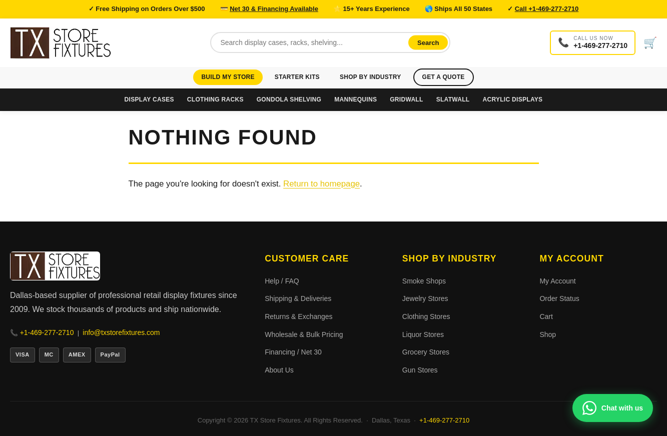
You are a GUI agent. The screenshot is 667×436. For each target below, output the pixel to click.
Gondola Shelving (289, 99)
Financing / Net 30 (293, 352)
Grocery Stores (425, 352)
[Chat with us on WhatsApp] (612, 408)
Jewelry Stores (425, 298)
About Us (279, 370)
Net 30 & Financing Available (274, 8)
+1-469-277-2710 (47, 332)
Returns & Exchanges (298, 316)
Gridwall (406, 99)
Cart (545, 316)
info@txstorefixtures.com (121, 332)
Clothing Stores (426, 316)
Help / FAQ (282, 281)
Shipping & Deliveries (298, 298)
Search (428, 42)
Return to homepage (321, 183)
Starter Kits (297, 77)
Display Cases (149, 99)
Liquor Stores (423, 334)
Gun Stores (420, 370)
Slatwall (453, 99)
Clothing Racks (215, 99)
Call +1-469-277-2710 (547, 8)
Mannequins (355, 99)
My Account (557, 281)
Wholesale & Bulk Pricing (304, 334)
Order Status (559, 298)
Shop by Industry (370, 77)
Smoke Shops (424, 281)
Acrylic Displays (512, 99)
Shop (547, 334)
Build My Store (227, 77)
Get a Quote (443, 77)
